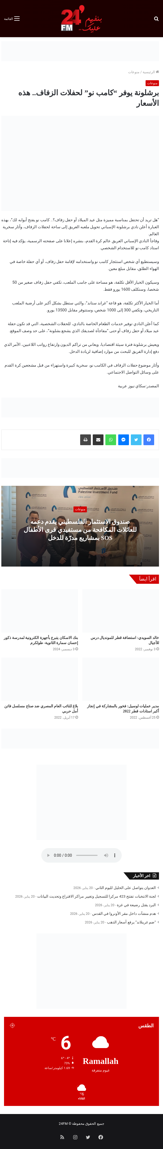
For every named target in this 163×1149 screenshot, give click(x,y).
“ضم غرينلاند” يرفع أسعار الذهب (131, 922)
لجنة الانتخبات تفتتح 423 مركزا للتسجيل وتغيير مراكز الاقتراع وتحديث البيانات (96, 896)
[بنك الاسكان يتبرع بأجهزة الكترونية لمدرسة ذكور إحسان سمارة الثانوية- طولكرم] (39, 611)
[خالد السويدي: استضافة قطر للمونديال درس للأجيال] (120, 611)
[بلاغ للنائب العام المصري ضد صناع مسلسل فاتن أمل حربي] (39, 679)
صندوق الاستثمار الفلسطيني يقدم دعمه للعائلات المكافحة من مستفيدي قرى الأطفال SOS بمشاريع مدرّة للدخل (80, 529)
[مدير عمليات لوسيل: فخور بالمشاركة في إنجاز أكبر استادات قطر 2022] (120, 679)
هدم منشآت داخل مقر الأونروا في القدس (124, 913)
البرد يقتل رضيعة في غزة (136, 905)
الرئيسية (151, 72)
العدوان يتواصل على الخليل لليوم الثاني (125, 888)
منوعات (133, 72)
